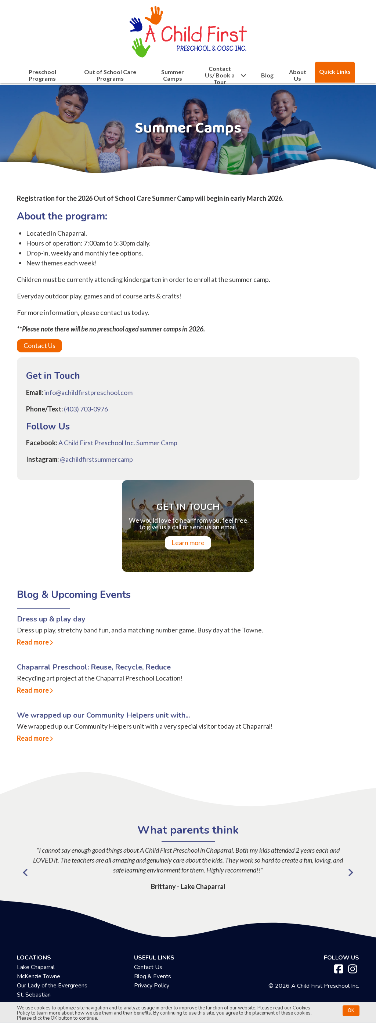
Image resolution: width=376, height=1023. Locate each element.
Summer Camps (172, 75)
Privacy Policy (151, 986)
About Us (297, 75)
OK (351, 1010)
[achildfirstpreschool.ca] (188, 29)
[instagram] (352, 969)
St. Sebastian (34, 995)
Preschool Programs (42, 75)
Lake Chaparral (36, 967)
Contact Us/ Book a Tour (226, 75)
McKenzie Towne (38, 976)
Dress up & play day (51, 619)
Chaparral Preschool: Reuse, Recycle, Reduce (94, 667)
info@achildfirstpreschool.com (88, 392)
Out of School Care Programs (110, 75)
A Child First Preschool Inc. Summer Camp (117, 443)
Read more (33, 642)
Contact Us (39, 345)
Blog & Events (152, 976)
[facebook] (338, 969)
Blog (267, 75)
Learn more (188, 542)
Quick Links (335, 71)
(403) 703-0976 (86, 409)
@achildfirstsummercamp (96, 459)
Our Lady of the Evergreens (52, 986)
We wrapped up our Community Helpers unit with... (103, 715)
